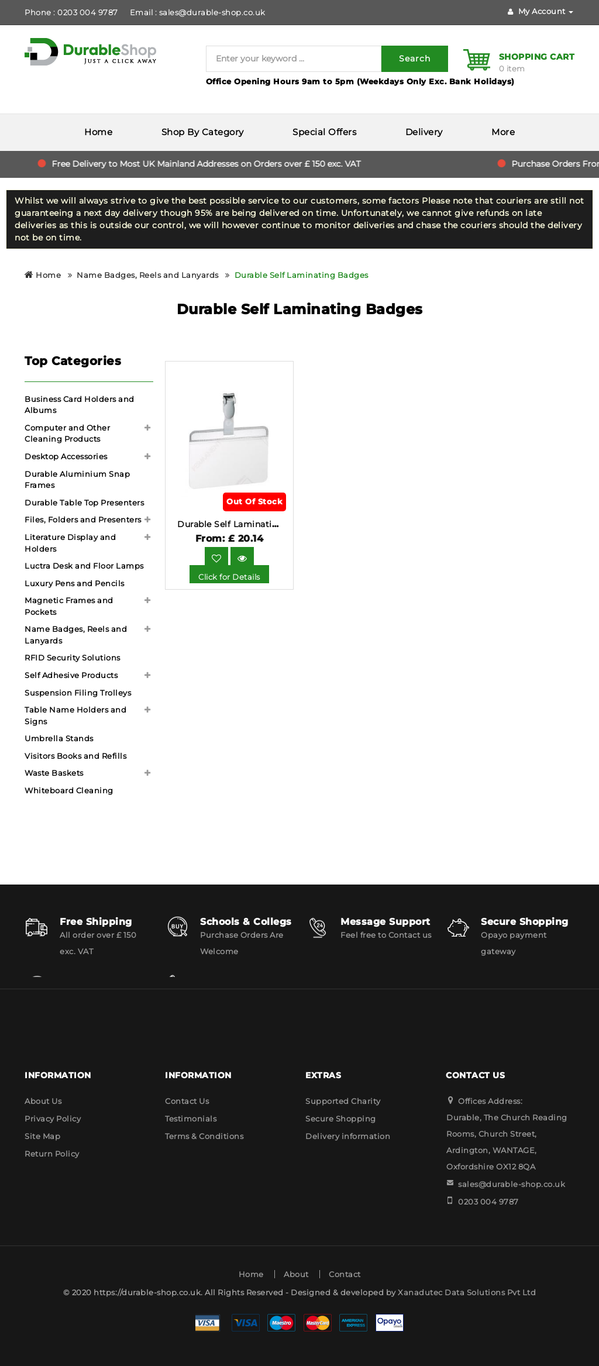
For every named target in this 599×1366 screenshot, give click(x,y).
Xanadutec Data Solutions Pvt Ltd (467, 1292)
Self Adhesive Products (71, 675)
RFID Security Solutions (73, 657)
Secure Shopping (340, 1118)
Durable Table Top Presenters (84, 502)
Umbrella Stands (59, 738)
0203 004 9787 (488, 1201)
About (296, 1274)
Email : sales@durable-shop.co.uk (198, 12)
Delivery (424, 131)
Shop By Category (202, 131)
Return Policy (52, 1153)
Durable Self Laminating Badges (302, 275)
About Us (43, 1101)
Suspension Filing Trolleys (78, 692)
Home (98, 131)
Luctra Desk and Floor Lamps (84, 565)
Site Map (42, 1136)
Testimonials (190, 1118)
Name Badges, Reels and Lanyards (148, 275)
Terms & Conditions (204, 1136)
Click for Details (229, 577)
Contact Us (187, 1101)
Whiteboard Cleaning (69, 790)
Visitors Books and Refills (75, 756)
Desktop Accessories (66, 456)
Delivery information (347, 1136)
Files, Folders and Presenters (83, 519)
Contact (345, 1274)
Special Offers (324, 131)
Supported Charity (343, 1101)
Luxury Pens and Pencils (75, 583)
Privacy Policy (53, 1118)
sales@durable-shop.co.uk (511, 1184)
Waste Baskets (54, 772)
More (503, 131)
